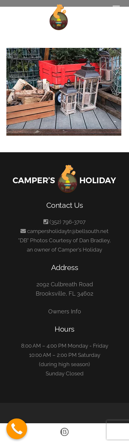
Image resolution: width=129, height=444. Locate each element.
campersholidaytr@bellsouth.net (68, 231)
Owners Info (64, 311)
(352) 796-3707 (67, 222)
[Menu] (116, 8)
